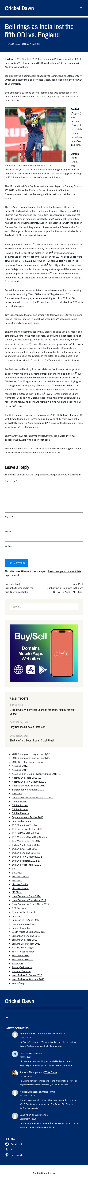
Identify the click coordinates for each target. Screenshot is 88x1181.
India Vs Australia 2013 (24, 848)
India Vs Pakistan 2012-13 (26, 860)
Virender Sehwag (21, 971)
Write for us (59, 1033)
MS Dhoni (17, 892)
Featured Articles (21, 821)
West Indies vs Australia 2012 (28, 979)
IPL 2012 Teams (20, 876)
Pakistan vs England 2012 (25, 919)
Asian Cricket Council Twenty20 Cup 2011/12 (36, 773)
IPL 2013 (17, 880)
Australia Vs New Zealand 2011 (29, 781)
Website (9, 546)
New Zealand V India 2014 (26, 896)
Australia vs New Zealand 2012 (28, 785)
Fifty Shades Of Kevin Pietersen (27, 727)
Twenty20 (17, 963)
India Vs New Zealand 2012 (27, 856)
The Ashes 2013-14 (22, 959)
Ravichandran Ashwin (23, 924)
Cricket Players (20, 809)
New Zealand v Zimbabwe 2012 (29, 900)
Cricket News (19, 801)
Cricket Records (20, 813)
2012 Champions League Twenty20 (31, 754)
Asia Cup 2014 (20, 769)
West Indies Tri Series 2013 (27, 975)
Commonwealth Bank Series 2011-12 (32, 797)
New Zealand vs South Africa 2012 (30, 904)
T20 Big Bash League (23, 947)
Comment (11, 481)
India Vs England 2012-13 (26, 852)
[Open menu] (81, 8)
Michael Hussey (20, 888)
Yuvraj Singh (18, 983)
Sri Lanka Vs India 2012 (24, 939)
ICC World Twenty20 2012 (26, 840)
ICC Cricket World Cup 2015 (27, 829)
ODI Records (19, 908)
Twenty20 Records (22, 967)
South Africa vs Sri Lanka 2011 (28, 931)
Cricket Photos (20, 805)
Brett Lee (17, 793)
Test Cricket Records (23, 951)
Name (9, 517)
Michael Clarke (20, 884)
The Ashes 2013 (20, 955)
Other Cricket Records (24, 912)
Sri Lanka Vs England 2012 (26, 935)
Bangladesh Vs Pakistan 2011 (28, 789)
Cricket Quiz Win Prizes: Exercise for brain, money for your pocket (42, 712)
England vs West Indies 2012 (27, 817)
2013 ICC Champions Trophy (27, 762)
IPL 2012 (17, 872)
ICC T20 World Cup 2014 (25, 833)
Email (9, 531)
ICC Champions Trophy (24, 825)
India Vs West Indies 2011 (26, 864)
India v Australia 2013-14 (26, 845)
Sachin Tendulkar (21, 928)
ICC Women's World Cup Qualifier (30, 837)
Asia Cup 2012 (20, 765)
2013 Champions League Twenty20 (31, 757)
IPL (14, 868)
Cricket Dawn (19, 8)
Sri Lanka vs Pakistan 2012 (26, 943)
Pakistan (16, 916)
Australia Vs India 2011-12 (26, 777)
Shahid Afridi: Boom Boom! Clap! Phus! (32, 740)
